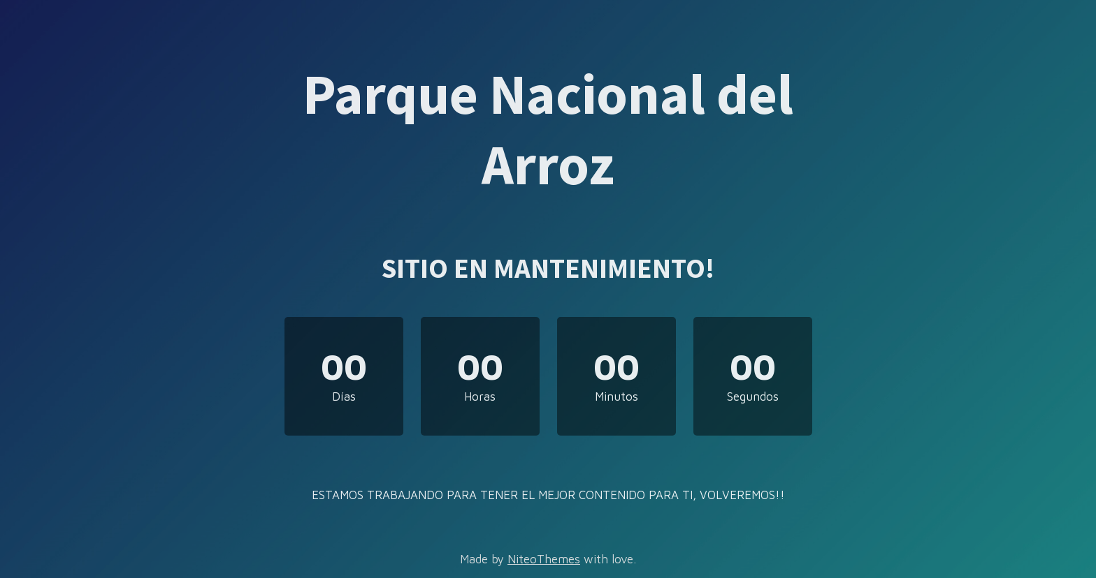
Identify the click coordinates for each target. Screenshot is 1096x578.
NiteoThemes (543, 559)
